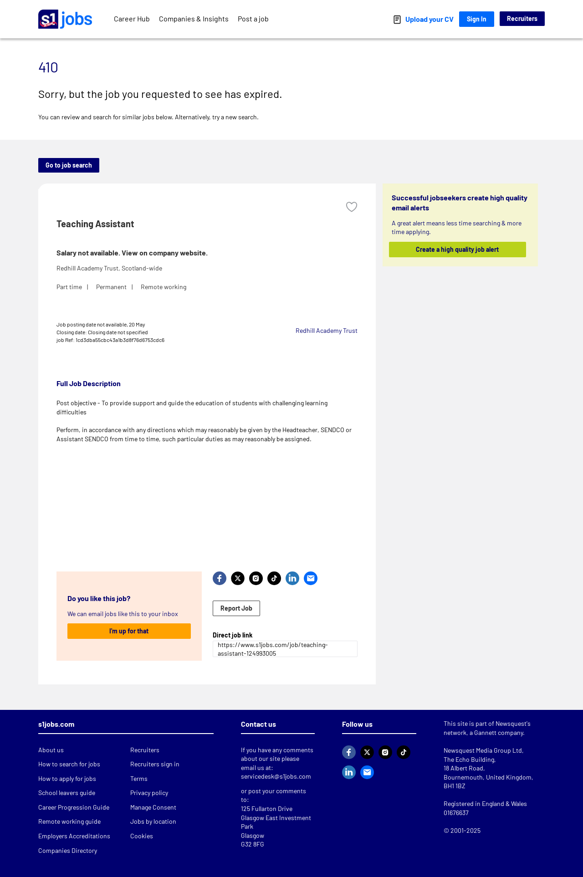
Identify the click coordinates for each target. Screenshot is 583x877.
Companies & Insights (194, 18)
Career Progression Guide (73, 807)
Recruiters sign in (154, 764)
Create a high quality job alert (457, 249)
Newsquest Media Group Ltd (483, 750)
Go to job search (69, 165)
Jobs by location (153, 821)
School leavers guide (66, 792)
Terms (139, 778)
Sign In (476, 19)
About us (51, 750)
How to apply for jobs (67, 778)
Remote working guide (69, 821)
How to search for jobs (69, 764)
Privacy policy (149, 792)
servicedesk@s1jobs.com (276, 776)
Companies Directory (67, 850)
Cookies (141, 836)
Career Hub (132, 18)
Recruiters (522, 18)
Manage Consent (153, 807)
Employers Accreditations (74, 836)
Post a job (253, 18)
